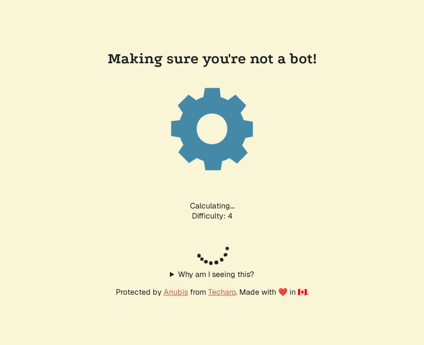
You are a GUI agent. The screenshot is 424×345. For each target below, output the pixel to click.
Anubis (176, 292)
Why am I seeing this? (216, 274)
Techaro (222, 292)
